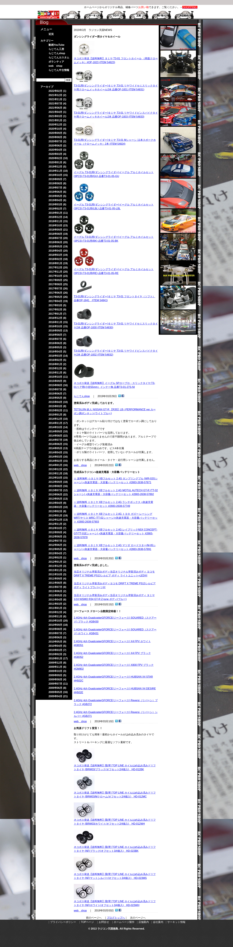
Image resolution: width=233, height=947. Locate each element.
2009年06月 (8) (57, 688)
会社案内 (158, 922)
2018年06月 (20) (58, 242)
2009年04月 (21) (58, 696)
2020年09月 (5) (57, 133)
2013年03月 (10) (58, 507)
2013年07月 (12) (58, 490)
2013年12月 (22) (58, 469)
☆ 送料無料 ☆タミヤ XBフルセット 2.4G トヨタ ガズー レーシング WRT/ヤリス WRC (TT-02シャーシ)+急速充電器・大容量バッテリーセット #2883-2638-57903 (115, 518)
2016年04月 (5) (57, 351)
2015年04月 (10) (58, 402)
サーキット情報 (176, 922)
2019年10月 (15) (58, 175)
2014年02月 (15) (58, 461)
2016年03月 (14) (58, 355)
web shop (80, 465)
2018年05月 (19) (58, 246)
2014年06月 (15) (58, 444)
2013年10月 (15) (58, 477)
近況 (51, 34)
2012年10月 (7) (57, 528)
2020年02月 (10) (58, 158)
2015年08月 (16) (58, 385)
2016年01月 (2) (57, 364)
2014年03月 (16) (58, 456)
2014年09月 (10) (58, 431)
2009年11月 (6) (57, 667)
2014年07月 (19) (58, 439)
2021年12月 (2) (57, 95)
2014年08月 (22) (58, 435)
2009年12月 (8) (57, 662)
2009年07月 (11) (58, 683)
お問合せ (104, 922)
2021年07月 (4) (57, 103)
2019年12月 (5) (57, 166)
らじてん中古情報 (59, 70)
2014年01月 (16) (58, 465)
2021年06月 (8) (57, 107)
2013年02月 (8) (57, 511)
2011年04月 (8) (57, 599)
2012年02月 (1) (57, 557)
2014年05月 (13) (58, 448)
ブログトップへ (116, 917)
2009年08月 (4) (57, 679)
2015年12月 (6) (57, 368)
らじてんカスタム (59, 57)
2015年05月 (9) (57, 397)
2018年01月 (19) (58, 263)
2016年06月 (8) (57, 343)
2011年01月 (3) (57, 608)
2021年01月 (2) (57, 120)
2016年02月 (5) (57, 360)
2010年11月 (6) (57, 616)
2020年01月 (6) (57, 162)
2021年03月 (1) (57, 116)
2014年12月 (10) (58, 418)
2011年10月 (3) (57, 574)
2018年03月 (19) (58, 255)
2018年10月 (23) (58, 225)
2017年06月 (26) (58, 292)
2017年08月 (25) (58, 284)
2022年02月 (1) (57, 91)
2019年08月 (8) (57, 183)
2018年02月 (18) (58, 259)
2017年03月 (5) (57, 305)
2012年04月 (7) (57, 553)
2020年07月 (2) (57, 141)
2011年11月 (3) (57, 570)
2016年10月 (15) (58, 326)
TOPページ (87, 922)
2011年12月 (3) (57, 566)
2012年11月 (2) (57, 524)
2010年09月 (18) (58, 624)
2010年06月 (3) (57, 637)
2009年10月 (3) (57, 671)
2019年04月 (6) (57, 200)
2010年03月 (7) (57, 650)
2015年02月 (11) (58, 410)
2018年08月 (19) (58, 234)
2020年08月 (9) (57, 137)
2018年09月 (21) (58, 229)
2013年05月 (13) (58, 498)
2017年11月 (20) (58, 271)
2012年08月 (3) (57, 536)
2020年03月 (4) (57, 154)
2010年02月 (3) (57, 654)
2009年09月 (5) (57, 675)
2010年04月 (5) (57, 645)
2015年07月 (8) (57, 389)
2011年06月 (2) (57, 591)
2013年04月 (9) (57, 503)
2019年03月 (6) (57, 204)
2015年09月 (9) (57, 381)
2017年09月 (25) (58, 280)
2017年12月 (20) (58, 267)
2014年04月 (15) (58, 452)
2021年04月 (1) (57, 112)
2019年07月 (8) (57, 187)
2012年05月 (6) (57, 549)
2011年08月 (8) (57, 582)
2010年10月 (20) (58, 620)
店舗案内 (144, 922)
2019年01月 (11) (58, 212)
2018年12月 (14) (58, 217)
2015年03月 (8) (57, 406)
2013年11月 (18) (58, 473)
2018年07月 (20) (58, 238)
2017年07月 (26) (58, 288)
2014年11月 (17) (58, 423)
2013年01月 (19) (58, 515)
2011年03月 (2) (57, 603)
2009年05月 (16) (58, 692)
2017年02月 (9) (57, 309)
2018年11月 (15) (58, 221)
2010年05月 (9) (57, 641)
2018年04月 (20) (58, 250)
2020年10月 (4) (57, 128)
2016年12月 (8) (57, 318)
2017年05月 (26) (58, 297)
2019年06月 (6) (57, 191)
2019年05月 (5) (57, 196)
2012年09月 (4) (57, 532)
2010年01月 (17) (58, 658)
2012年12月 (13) (58, 519)
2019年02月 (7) (57, 208)
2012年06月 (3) (57, 545)
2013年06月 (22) (58, 494)
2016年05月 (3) (57, 347)
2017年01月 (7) (57, 313)
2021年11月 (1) (57, 99)
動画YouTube (56, 44)
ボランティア (56, 61)
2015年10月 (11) (58, 376)
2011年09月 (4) (57, 578)
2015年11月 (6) (57, 372)
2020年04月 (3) (57, 149)
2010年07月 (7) (57, 633)
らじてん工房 (56, 49)
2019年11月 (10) (58, 170)
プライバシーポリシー (63, 922)
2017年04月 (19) (58, 301)
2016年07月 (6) (57, 339)
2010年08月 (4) (57, 629)
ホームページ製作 (124, 922)
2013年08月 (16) (58, 486)
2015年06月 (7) (57, 393)
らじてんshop (82, 396)
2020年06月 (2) (57, 145)
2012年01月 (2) (57, 561)
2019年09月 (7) (57, 179)
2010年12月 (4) (57, 612)
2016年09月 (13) (58, 330)
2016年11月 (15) (58, 322)
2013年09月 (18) (58, 482)
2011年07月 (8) (57, 587)
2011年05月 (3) (57, 595)
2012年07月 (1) (57, 540)
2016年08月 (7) (57, 334)
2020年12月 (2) (57, 124)
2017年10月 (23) (58, 276)
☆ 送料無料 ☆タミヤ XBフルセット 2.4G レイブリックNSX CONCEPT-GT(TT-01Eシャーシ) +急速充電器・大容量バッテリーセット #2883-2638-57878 (115, 533)
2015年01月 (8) (57, 414)
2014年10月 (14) (58, 427)
